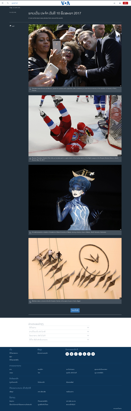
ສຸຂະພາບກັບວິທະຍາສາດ (101, 369)
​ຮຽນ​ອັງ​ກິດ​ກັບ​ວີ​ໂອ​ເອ (43, 405)
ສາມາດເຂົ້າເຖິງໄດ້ (70, 405)
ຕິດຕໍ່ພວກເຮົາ (41, 382)
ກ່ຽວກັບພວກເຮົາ (13, 382)
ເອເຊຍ (11, 373)
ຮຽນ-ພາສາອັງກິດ (99, 373)
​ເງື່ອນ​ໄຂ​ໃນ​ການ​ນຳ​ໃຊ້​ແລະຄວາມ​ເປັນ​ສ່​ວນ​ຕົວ (20, 405)
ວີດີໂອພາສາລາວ (13, 353)
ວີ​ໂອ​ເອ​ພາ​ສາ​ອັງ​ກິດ (42, 401)
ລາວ (10, 369)
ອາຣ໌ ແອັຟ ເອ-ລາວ (71, 401)
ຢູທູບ (10, 357)
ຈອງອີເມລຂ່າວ (70, 392)
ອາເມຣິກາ (40, 369)
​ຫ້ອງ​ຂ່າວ (11, 401)
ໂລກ (39, 373)
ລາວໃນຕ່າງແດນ (70, 369)
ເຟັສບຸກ (11, 392)
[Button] (12, 26)
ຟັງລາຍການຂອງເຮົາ (42, 353)
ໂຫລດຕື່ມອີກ (75, 310)
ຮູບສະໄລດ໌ (15, 3)
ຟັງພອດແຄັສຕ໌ (70, 382)
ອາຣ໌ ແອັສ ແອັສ (42, 392)
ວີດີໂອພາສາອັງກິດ (14, 360)
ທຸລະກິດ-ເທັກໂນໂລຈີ (71, 373)
